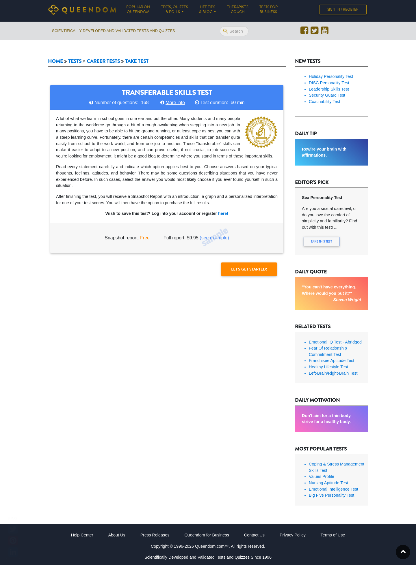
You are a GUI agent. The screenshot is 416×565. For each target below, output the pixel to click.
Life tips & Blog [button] (207, 10)
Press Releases (155, 534)
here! (223, 213)
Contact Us (254, 534)
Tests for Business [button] (268, 10)
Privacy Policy (293, 534)
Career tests (103, 61)
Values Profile (321, 476)
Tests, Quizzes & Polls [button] (174, 10)
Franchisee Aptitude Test (331, 360)
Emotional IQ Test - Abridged (335, 341)
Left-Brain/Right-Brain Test (333, 373)
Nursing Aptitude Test (328, 482)
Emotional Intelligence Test (333, 489)
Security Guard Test (327, 95)
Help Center (82, 534)
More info (175, 102)
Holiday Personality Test (331, 76)
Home (55, 61)
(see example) (214, 237)
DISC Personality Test (329, 82)
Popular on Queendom (140, 10)
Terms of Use (333, 534)
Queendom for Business (206, 534)
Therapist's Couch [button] (237, 10)
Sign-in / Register (343, 10)
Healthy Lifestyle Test (328, 366)
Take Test (136, 61)
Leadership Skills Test (329, 89)
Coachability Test (324, 101)
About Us (116, 534)
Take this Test (322, 241)
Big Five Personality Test (331, 495)
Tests (74, 61)
